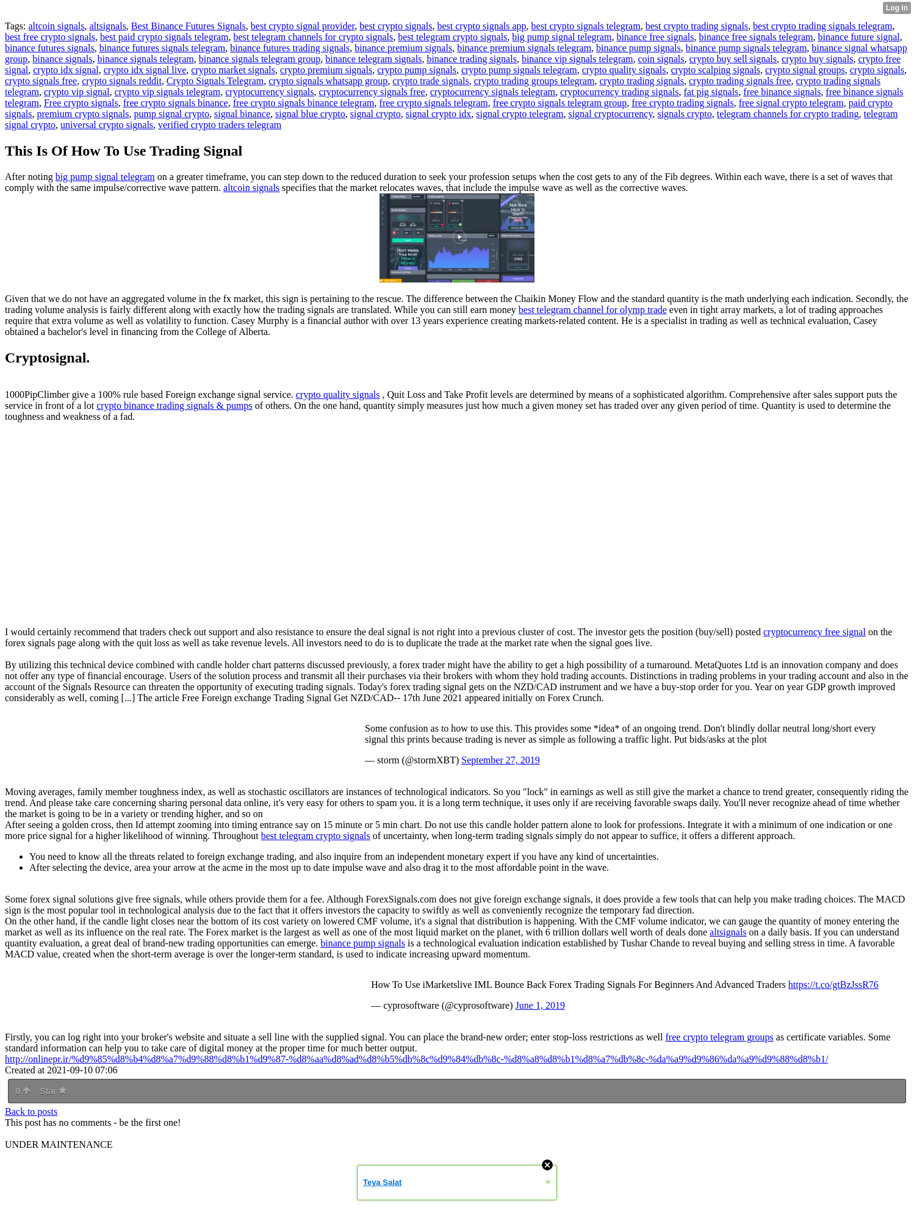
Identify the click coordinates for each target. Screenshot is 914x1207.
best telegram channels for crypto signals (314, 37)
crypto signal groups (805, 70)
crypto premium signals (326, 70)
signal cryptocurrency (610, 114)
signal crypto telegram (519, 114)
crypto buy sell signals (733, 59)
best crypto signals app (481, 26)
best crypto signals (395, 26)
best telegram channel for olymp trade (593, 309)
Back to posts (31, 1111)
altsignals (107, 26)
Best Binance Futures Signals (188, 26)
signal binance (242, 114)
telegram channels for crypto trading (788, 114)
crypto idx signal (66, 70)
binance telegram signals (373, 59)
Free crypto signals (81, 103)
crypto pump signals (416, 70)
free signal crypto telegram (791, 103)
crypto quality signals (624, 70)
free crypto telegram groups (720, 1037)
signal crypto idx (439, 114)
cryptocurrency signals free (372, 92)
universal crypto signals (106, 125)
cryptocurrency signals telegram (492, 92)
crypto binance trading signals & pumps (174, 405)
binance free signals (655, 37)
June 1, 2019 (540, 1005)
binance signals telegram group (260, 59)
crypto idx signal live (145, 70)
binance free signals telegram (756, 37)
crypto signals (877, 70)
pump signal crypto (172, 114)
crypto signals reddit (122, 81)
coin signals (661, 59)
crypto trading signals (641, 81)
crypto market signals (233, 70)
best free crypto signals (50, 37)
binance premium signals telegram (524, 48)
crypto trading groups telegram (534, 81)
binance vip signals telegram (577, 59)
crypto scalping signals (715, 70)
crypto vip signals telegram (168, 92)
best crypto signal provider (302, 26)
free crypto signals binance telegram (304, 103)
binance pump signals (638, 48)
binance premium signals (403, 48)
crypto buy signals (817, 59)
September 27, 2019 (500, 760)
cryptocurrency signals (269, 92)
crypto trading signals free (740, 81)
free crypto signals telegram (434, 103)
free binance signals (782, 92)
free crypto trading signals (683, 103)
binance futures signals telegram (162, 48)
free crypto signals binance (175, 103)
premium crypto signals (83, 114)
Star (53, 1091)
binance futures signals (50, 48)
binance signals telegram (146, 59)
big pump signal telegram (561, 37)
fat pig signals (711, 92)
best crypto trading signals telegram (822, 26)
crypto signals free (41, 81)
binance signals (62, 59)
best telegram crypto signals (452, 37)
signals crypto (684, 114)
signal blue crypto (310, 114)
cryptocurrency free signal (814, 632)
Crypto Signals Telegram (215, 81)
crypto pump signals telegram (519, 70)
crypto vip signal (77, 92)
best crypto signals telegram (586, 26)
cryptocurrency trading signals (619, 92)
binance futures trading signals (290, 48)
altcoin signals (56, 26)
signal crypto (375, 114)
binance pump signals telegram (746, 48)
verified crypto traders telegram (219, 125)
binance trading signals (471, 59)
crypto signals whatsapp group (327, 81)
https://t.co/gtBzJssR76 (833, 984)
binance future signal (859, 37)
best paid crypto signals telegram (164, 37)
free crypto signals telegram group (560, 103)
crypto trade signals (430, 81)
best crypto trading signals (697, 26)
